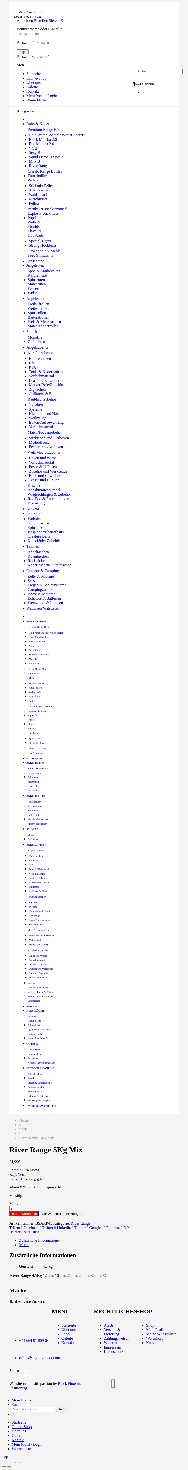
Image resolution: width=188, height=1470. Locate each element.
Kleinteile (36, 363)
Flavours (34, 231)
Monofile (35, 337)
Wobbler (34, 519)
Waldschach (38, 194)
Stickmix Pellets (41, 186)
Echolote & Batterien (44, 598)
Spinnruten (36, 280)
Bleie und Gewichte (44, 475)
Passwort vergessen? (33, 56)
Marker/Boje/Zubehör (46, 385)
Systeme (35, 409)
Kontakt (32, 91)
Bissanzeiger (38, 503)
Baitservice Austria (24, 1232)
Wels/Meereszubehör (44, 452)
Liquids (34, 226)
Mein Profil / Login (41, 96)
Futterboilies (37, 176)
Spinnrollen (37, 313)
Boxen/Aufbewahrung (46, 422)
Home (24, 1120)
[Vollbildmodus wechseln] (9, 1462)
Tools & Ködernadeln (46, 372)
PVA (32, 367)
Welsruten (35, 293)
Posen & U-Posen (43, 467)
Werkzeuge (38, 418)
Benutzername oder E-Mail (39, 29)
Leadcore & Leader (44, 380)
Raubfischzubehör (42, 399)
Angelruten (35, 265)
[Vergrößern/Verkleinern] (4, 1462)
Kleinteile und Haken (45, 414)
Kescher (34, 485)
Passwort (25, 42)
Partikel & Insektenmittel (47, 209)
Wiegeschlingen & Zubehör (49, 494)
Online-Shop (36, 78)
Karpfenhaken (40, 358)
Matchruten (37, 284)
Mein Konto (21, 1400)
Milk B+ (35, 161)
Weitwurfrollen (39, 308)
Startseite (33, 74)
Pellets (33, 180)
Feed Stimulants (40, 255)
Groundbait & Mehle (44, 251)
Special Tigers (40, 241)
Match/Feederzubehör (45, 432)
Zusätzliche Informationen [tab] (39, 1240)
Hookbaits (36, 235)
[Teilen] (14, 1462)
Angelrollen (35, 298)
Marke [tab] (24, 1245)
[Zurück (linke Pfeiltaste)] (4, 1467)
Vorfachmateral (41, 427)
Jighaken (36, 405)
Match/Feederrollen (43, 326)
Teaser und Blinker (44, 480)
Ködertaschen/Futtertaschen (49, 565)
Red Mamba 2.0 (41, 144)
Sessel (32, 581)
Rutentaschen (38, 556)
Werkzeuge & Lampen (45, 603)
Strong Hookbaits (42, 245)
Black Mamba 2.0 (43, 139)
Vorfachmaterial (41, 376)
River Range (38, 166)
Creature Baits (39, 536)
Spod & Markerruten (44, 271)
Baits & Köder (37, 124)
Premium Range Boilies (46, 129)
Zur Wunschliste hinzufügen (62, 1214)
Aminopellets (39, 190)
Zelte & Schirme (41, 576)
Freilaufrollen (38, 304)
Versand (24, 1174)
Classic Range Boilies (45, 171)
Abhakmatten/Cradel (44, 490)
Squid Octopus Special (47, 157)
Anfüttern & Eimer (44, 394)
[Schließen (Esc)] (19, 1462)
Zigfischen (37, 389)
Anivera (32, 509)
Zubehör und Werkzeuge (48, 471)
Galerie (32, 87)
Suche (16, 1404)
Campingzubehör (41, 589)
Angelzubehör (37, 347)
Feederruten (37, 288)
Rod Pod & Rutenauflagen (48, 499)
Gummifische (38, 523)
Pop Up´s (35, 218)
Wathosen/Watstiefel (42, 608)
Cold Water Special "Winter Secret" (57, 135)
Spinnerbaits (37, 527)
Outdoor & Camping (42, 571)
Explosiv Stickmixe (43, 213)
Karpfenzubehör (40, 353)
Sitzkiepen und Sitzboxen (49, 438)
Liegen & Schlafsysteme (47, 585)
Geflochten (36, 342)
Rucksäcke (36, 561)
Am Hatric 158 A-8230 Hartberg (28, 1373)
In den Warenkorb (24, 1214)
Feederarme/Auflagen (46, 447)
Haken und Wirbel (43, 458)
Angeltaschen (38, 552)
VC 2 (33, 148)
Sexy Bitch (37, 153)
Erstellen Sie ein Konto (52, 21)
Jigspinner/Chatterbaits (46, 532)
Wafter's (34, 222)
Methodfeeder (40, 442)
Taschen (32, 546)
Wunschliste (36, 100)
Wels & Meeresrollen (44, 322)
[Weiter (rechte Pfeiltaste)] (9, 1467)
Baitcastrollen (38, 317)
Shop (23, 1129)
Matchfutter (38, 199)
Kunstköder (35, 513)
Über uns (33, 83)
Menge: (15, 1204)
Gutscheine (35, 261)
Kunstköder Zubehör (44, 541)
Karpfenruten (38, 275)
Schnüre (32, 332)
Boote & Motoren (42, 594)
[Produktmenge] (15, 1208)
